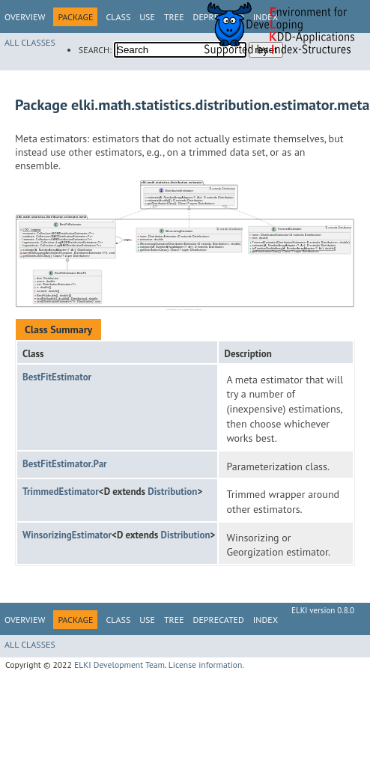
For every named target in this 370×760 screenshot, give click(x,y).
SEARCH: (95, 49)
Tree (174, 16)
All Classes (29, 42)
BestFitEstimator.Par (64, 463)
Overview (24, 16)
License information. (206, 664)
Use (147, 16)
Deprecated (218, 619)
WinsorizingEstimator (67, 535)
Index (265, 619)
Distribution (172, 491)
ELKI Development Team (119, 664)
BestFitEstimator (56, 377)
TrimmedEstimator (60, 491)
